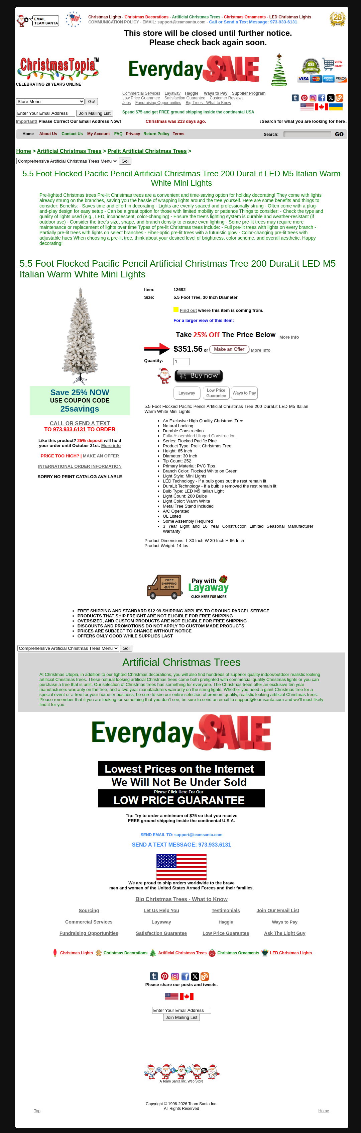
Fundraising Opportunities (158, 102)
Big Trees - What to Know (208, 102)
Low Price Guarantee (141, 98)
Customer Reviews (226, 98)
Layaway (172, 93)
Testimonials (226, 910)
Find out (188, 310)
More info (111, 445)
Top (37, 1111)
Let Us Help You (161, 910)
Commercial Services (141, 93)
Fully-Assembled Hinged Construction (199, 435)
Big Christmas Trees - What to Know (181, 899)
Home (23, 151)
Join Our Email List (278, 910)
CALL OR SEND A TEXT (80, 423)
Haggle (226, 922)
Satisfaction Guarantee (184, 98)
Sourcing (89, 910)
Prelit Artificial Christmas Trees (147, 151)
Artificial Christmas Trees (69, 151)
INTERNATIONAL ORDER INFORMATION (80, 466)
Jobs (126, 102)
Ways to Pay (284, 922)
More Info (289, 337)
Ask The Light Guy (285, 933)
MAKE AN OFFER (101, 455)
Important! (26, 121)
